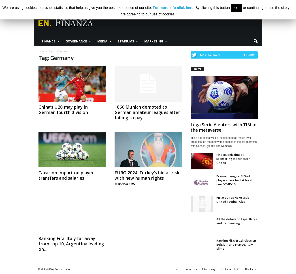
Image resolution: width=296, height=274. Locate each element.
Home (177, 269)
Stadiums (128, 41)
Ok (236, 8)
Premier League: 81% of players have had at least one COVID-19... (234, 180)
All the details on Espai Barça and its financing (236, 221)
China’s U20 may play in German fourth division (63, 109)
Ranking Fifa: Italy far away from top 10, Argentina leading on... (71, 244)
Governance (78, 41)
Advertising (208, 269)
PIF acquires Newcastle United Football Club (232, 200)
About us (191, 269)
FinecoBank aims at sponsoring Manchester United (233, 159)
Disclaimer (251, 269)
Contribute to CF (230, 269)
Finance (50, 41)
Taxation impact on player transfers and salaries (66, 175)
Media (104, 41)
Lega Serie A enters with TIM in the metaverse (223, 127)
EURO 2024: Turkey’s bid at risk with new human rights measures (147, 178)
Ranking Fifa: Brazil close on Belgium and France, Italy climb (236, 244)
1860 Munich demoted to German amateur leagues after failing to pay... (147, 112)
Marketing (155, 41)
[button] (255, 41)
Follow (249, 55)
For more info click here (173, 8)
